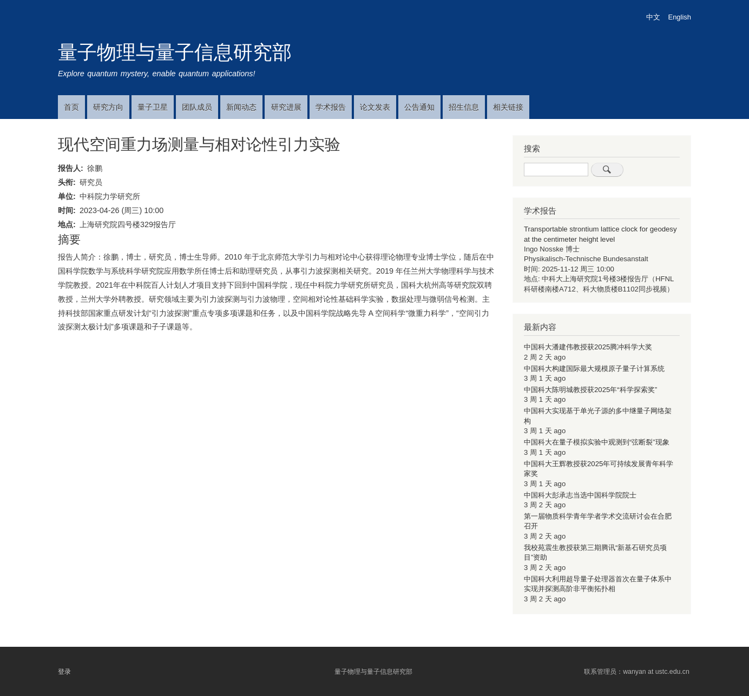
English (679, 17)
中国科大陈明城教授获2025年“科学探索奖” (590, 390)
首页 (71, 107)
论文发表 (375, 107)
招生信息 (464, 107)
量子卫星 (152, 107)
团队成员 (197, 107)
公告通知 (419, 107)
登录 (64, 671)
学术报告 (331, 107)
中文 (653, 17)
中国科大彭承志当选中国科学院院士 (580, 495)
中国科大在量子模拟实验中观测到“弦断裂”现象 (596, 442)
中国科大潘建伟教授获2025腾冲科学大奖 (588, 347)
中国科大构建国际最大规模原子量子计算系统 (594, 368)
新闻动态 (241, 107)
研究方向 (108, 107)
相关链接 (508, 107)
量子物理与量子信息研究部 (175, 52)
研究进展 (286, 107)
